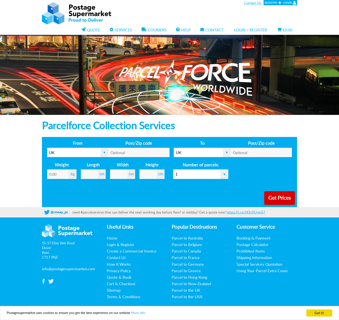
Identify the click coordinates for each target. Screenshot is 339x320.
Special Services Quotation (259, 264)
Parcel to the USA (187, 296)
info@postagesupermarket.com (68, 268)
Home (112, 238)
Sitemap (114, 290)
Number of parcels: (201, 165)
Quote (91, 29)
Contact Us (252, 2)
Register (271, 3)
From (78, 143)
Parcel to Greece (186, 270)
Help (183, 29)
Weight (62, 165)
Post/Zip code (138, 143)
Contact (212, 29)
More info (155, 313)
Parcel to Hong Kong (189, 277)
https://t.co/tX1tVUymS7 (246, 212)
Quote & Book (119, 277)
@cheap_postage (64, 212)
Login (287, 3)
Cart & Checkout (121, 283)
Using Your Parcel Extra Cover (262, 270)
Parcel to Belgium (187, 244)
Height (152, 165)
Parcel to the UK (186, 290)
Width (123, 165)
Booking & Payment (253, 238)
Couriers (154, 29)
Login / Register (250, 29)
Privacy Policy (119, 270)
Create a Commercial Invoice (132, 251)
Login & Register (120, 244)
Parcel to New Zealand (191, 283)
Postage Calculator (253, 244)
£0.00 (284, 29)
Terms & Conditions (124, 296)
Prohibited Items (251, 251)
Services (121, 29)
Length (93, 165)
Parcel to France (186, 257)
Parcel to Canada (186, 251)
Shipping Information (254, 257)
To (202, 143)
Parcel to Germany (188, 264)
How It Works (119, 264)
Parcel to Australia (187, 238)
